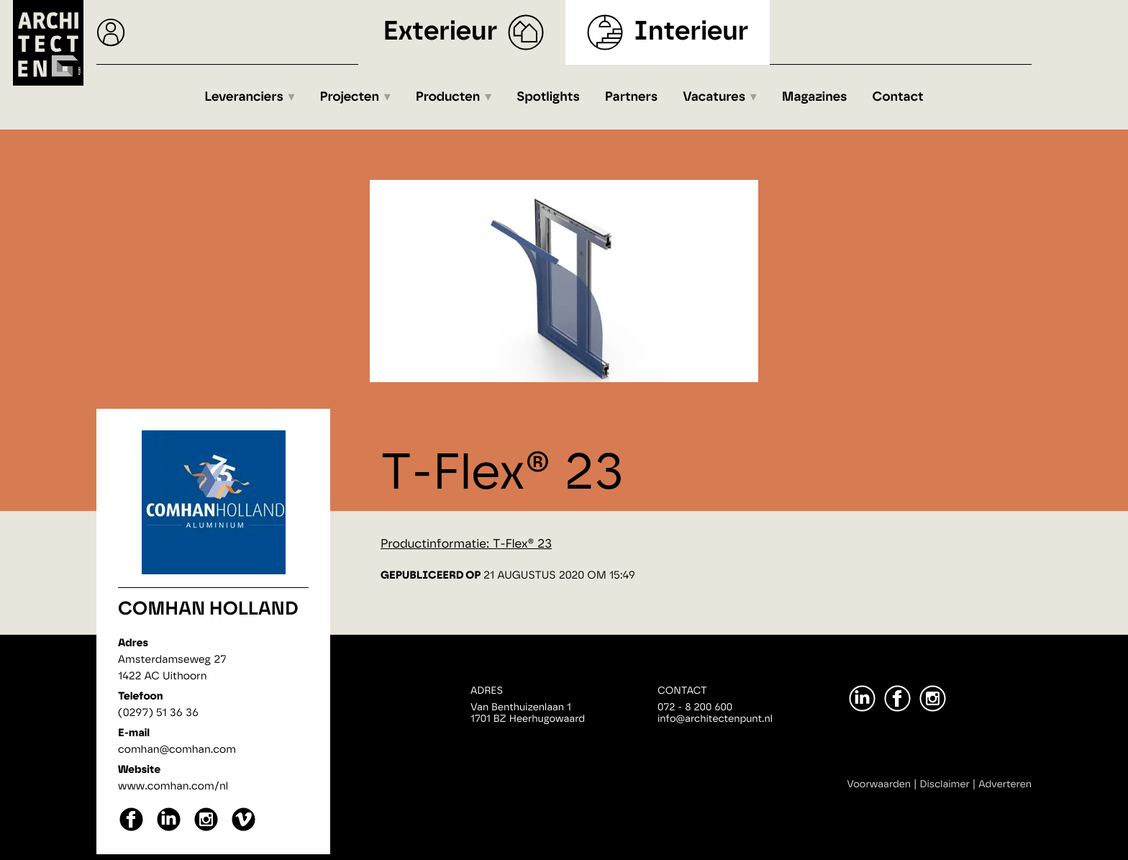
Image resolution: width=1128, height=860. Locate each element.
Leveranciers (243, 97)
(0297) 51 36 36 (158, 712)
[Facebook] (897, 698)
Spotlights (548, 97)
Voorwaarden (879, 784)
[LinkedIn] (862, 698)
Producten (448, 97)
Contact (898, 97)
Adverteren (1005, 784)
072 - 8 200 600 (695, 707)
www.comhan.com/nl (173, 786)
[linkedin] (168, 829)
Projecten (350, 97)
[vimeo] (243, 829)
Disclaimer (945, 784)
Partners (631, 97)
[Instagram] (932, 698)
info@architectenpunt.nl (715, 719)
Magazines (814, 97)
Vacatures (714, 97)
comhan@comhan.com (177, 749)
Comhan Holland (208, 609)
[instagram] (206, 829)
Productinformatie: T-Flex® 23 (466, 544)
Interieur (691, 32)
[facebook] (131, 829)
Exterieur (440, 32)
